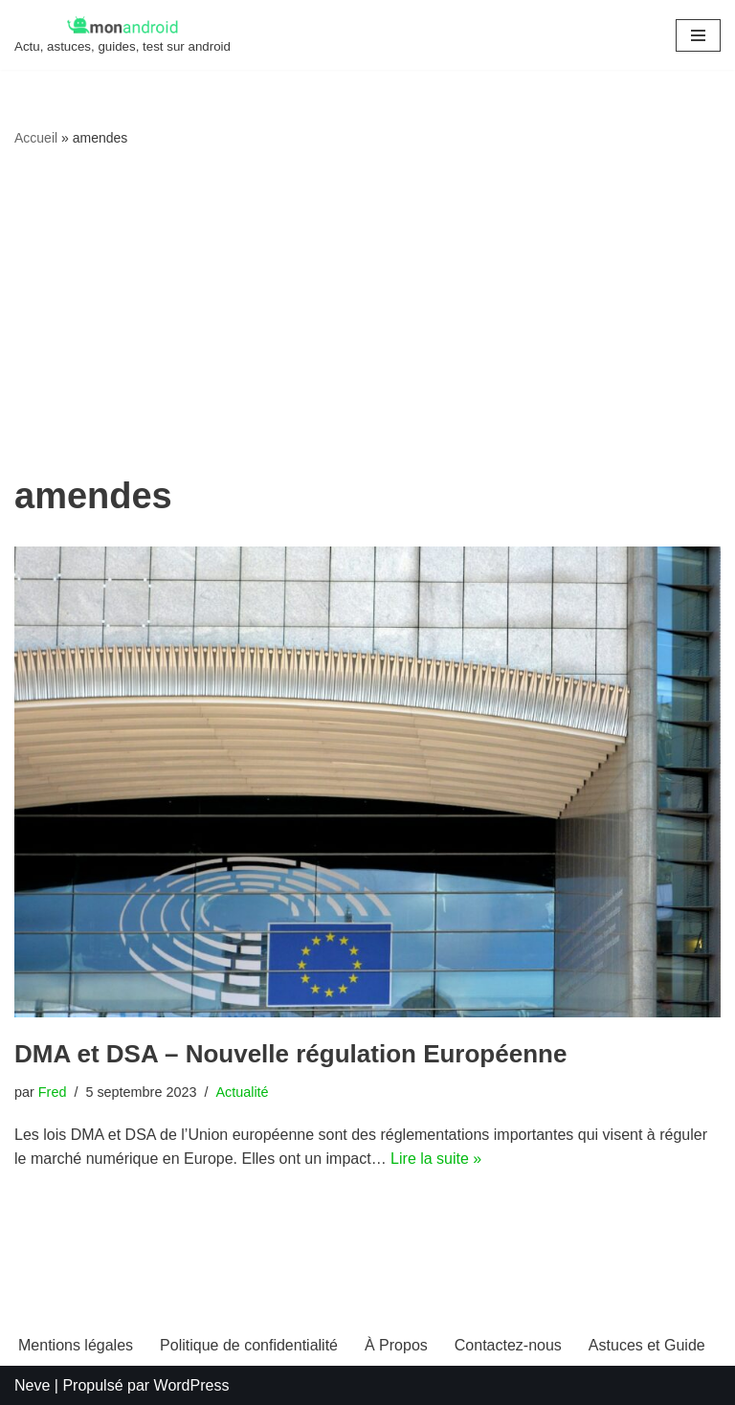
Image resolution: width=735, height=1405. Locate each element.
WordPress (192, 1385)
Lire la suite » (435, 1158)
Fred (52, 1092)
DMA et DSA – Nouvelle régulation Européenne (290, 1053)
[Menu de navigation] (698, 35)
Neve (32, 1385)
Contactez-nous (508, 1345)
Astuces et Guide (647, 1345)
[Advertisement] (367, 312)
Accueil (35, 137)
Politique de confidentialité (249, 1345)
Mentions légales (75, 1345)
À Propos (396, 1345)
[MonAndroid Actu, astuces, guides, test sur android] (122, 34)
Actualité (241, 1092)
